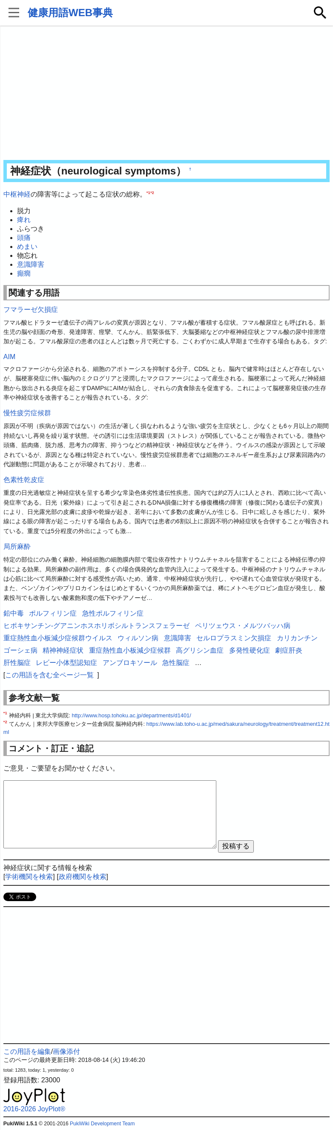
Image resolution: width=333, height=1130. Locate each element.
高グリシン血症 (200, 650)
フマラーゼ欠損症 (30, 309)
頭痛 (24, 237)
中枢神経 (17, 194)
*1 (148, 192)
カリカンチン (297, 638)
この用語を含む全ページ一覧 (49, 675)
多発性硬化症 (249, 650)
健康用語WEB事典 (70, 12)
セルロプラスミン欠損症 (233, 638)
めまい (27, 246)
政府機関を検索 (82, 876)
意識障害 (30, 264)
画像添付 (66, 1051)
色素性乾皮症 (23, 479)
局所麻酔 (17, 546)
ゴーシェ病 (20, 650)
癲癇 (24, 273)
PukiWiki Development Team (102, 1124)
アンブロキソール (130, 662)
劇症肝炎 (288, 650)
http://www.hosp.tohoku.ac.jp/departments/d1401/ (131, 715)
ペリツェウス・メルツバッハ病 (242, 625)
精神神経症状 (63, 650)
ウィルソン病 (138, 638)
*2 (152, 192)
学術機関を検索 (29, 876)
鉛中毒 (13, 613)
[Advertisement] (166, 93)
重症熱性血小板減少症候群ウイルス (57, 638)
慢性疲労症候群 (27, 413)
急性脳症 (175, 662)
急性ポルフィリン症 (113, 613)
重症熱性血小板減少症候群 (130, 650)
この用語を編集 (27, 1051)
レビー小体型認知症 (66, 662)
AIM (9, 356)
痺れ (24, 219)
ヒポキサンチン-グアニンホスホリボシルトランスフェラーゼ (96, 625)
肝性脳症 (17, 662)
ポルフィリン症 (53, 613)
